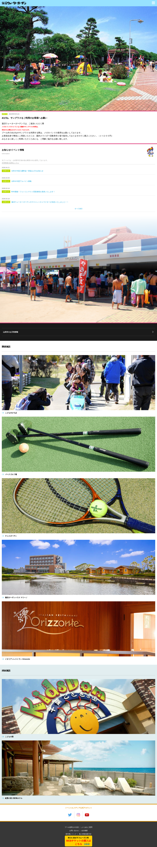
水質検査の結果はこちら (10, 163)
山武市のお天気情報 (10, 332)
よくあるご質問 (86, 827)
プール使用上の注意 (72, 827)
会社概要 (84, 830)
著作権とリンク (71, 834)
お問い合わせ (74, 830)
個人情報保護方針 (85, 834)
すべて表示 (78, 209)
